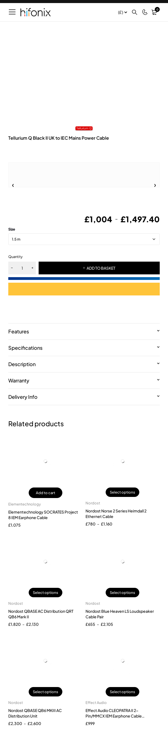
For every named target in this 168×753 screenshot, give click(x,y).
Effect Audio (96, 702)
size (11, 229)
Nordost (93, 503)
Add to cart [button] (45, 493)
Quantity (15, 256)
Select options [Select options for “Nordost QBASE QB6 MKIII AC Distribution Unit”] (45, 692)
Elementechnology (24, 504)
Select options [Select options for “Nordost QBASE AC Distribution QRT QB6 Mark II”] (45, 592)
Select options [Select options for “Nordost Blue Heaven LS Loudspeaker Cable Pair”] (122, 592)
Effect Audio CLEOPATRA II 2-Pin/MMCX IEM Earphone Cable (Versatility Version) (114, 716)
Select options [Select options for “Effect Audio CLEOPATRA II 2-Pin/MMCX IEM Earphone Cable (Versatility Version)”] (122, 692)
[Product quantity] (22, 268)
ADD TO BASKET (101, 268)
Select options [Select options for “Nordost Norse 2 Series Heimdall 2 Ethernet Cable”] (122, 492)
